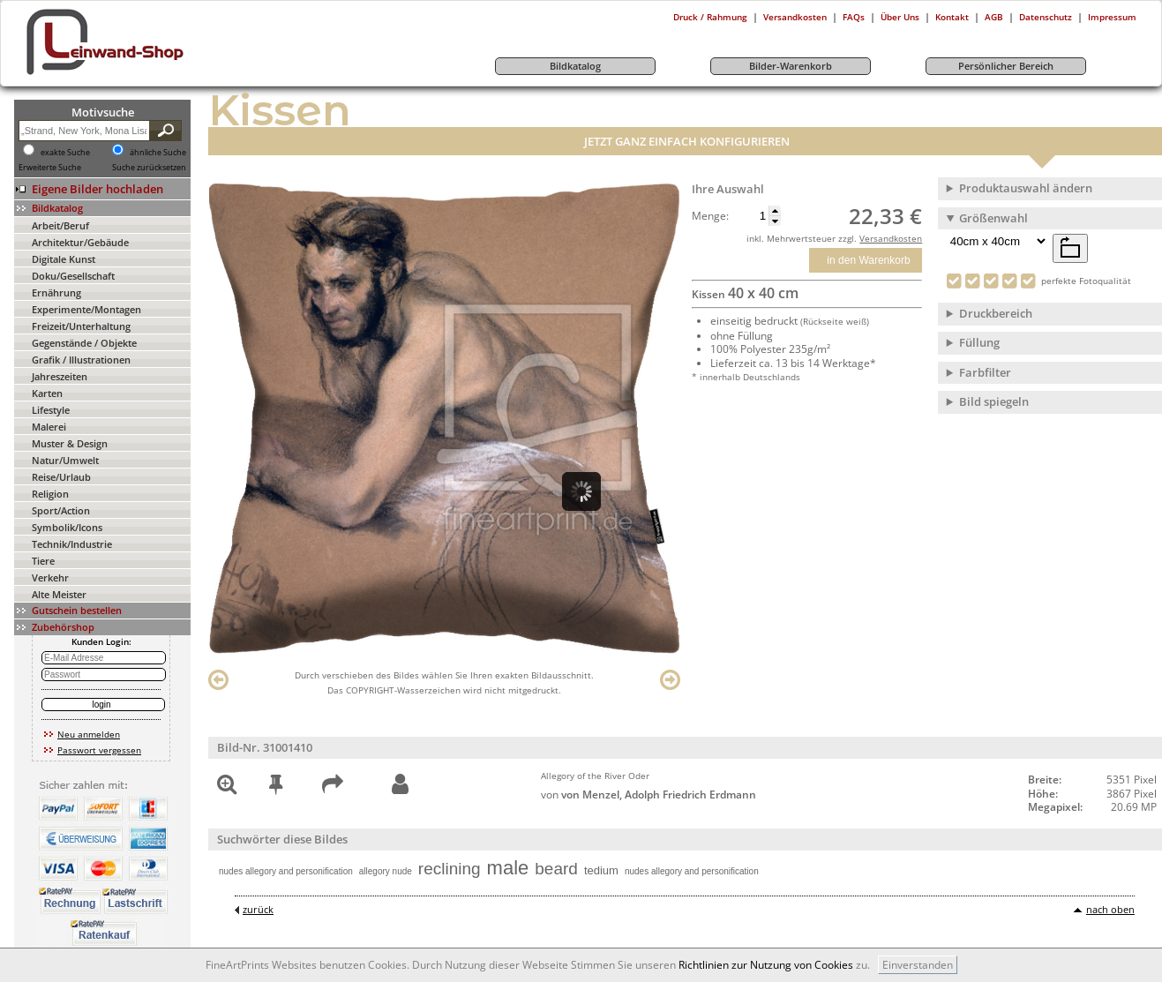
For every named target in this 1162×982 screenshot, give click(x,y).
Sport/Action (61, 510)
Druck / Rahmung (710, 17)
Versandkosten (795, 17)
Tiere (43, 560)
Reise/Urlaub (61, 477)
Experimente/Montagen (86, 309)
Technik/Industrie (72, 544)
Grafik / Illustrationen (81, 359)
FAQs (854, 17)
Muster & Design (70, 443)
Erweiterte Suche (50, 167)
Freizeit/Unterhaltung (81, 326)
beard (556, 868)
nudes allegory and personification (286, 871)
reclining (449, 868)
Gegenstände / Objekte (84, 342)
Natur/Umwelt (65, 460)
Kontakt (952, 17)
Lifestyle (51, 409)
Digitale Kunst (63, 259)
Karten (47, 393)
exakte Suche (65, 152)
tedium (601, 870)
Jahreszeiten (59, 376)
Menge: (710, 216)
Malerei (49, 426)
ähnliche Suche (158, 152)
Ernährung (56, 292)
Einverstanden (917, 964)
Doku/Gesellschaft (73, 275)
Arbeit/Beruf (60, 225)
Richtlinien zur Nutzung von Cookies (765, 964)
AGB (994, 17)
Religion (50, 493)
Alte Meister (59, 594)
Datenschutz (1045, 17)
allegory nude (385, 871)
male (508, 868)
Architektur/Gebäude (80, 242)
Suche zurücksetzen (149, 167)
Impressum (1112, 17)
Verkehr (50, 577)
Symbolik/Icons (67, 527)
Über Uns (900, 17)
